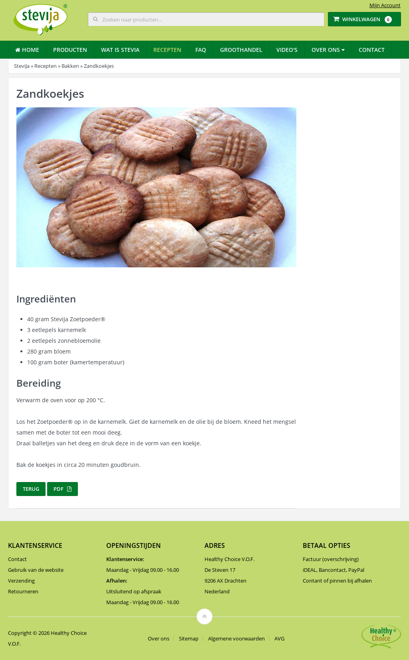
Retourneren (23, 591)
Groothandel (241, 49)
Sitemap (189, 638)
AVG (279, 638)
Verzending (21, 580)
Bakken (70, 65)
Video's (287, 49)
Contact (372, 49)
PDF (62, 488)
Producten (70, 49)
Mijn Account (385, 5)
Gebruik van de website (36, 569)
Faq (200, 49)
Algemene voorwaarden (236, 638)
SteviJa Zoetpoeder (78, 319)
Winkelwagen (362, 19)
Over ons (328, 49)
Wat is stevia (120, 49)
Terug (31, 488)
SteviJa (22, 65)
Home (27, 49)
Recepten (167, 49)
